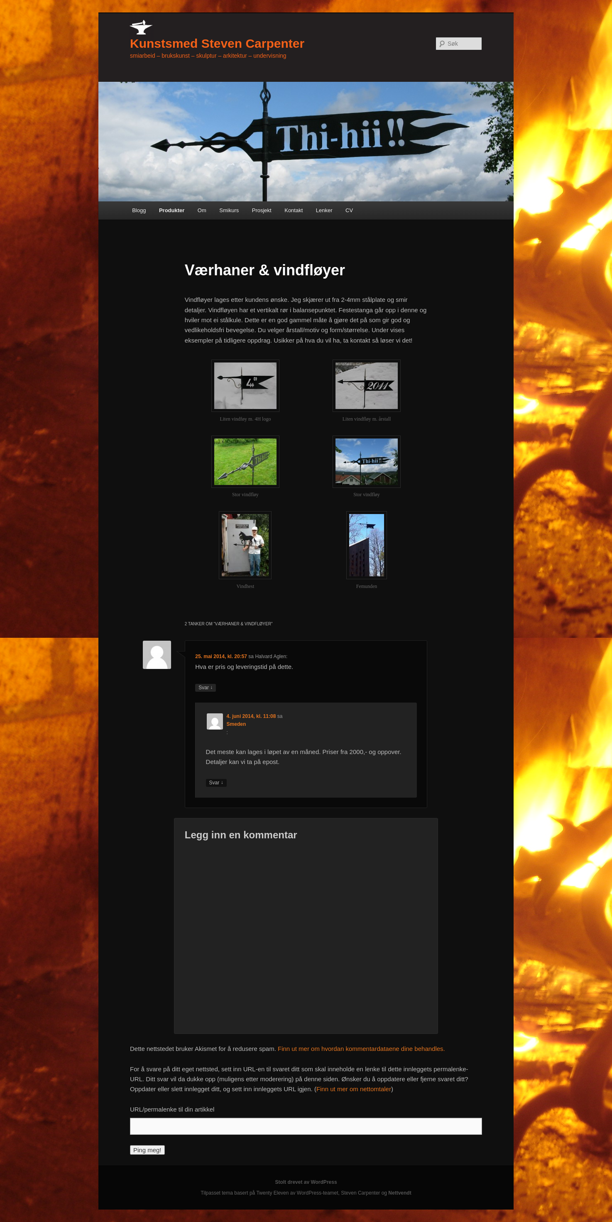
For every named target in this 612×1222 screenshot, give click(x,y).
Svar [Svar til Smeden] (216, 783)
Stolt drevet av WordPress (306, 1182)
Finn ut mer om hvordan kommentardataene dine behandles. (361, 1048)
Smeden (236, 724)
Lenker (324, 210)
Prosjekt (262, 210)
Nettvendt (399, 1193)
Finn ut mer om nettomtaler (353, 1088)
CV (349, 210)
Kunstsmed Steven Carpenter (217, 43)
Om (202, 210)
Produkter (171, 210)
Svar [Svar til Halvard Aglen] (205, 688)
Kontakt (293, 210)
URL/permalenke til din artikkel (172, 1109)
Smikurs (229, 210)
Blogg (139, 210)
